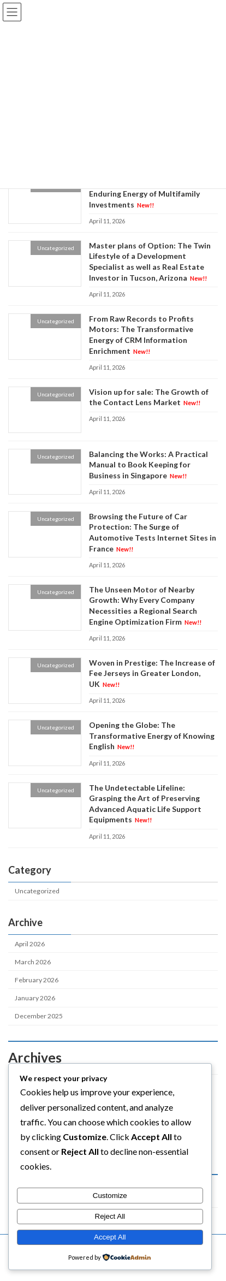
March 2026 (33, 962)
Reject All (110, 1216)
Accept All (110, 1237)
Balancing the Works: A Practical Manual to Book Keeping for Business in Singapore (148, 464)
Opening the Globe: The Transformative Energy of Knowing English (152, 735)
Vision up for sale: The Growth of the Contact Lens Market (149, 397)
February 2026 (36, 980)
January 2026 (35, 998)
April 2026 (30, 944)
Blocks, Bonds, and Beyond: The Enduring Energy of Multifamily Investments (146, 194)
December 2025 (39, 1016)
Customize (110, 1195)
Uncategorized (37, 891)
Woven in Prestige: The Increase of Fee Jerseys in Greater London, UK (152, 673)
